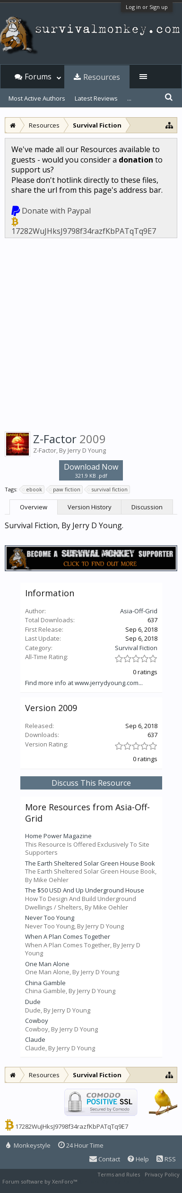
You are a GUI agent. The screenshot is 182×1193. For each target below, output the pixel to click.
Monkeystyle (28, 1145)
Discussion (147, 507)
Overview (33, 507)
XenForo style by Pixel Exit (111, 1181)
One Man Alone (47, 964)
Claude (35, 1039)
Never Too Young (49, 917)
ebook (32, 489)
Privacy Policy (162, 1174)
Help (138, 1159)
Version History (90, 507)
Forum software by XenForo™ (40, 1181)
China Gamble (45, 982)
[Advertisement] (91, 333)
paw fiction (65, 489)
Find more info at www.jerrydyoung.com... (84, 682)
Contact (104, 1159)
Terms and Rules (118, 1174)
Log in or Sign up (147, 6)
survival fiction (108, 489)
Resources (101, 77)
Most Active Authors (37, 98)
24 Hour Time (81, 1145)
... (129, 98)
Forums (38, 76)
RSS (166, 1159)
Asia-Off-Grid (138, 611)
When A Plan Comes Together (67, 936)
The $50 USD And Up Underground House (84, 890)
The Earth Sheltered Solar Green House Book (90, 863)
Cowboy (36, 1020)
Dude (33, 1001)
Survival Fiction (136, 648)
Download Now (91, 470)
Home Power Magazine (58, 836)
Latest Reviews (96, 98)
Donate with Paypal (56, 211)
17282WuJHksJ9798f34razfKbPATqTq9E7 (83, 231)
